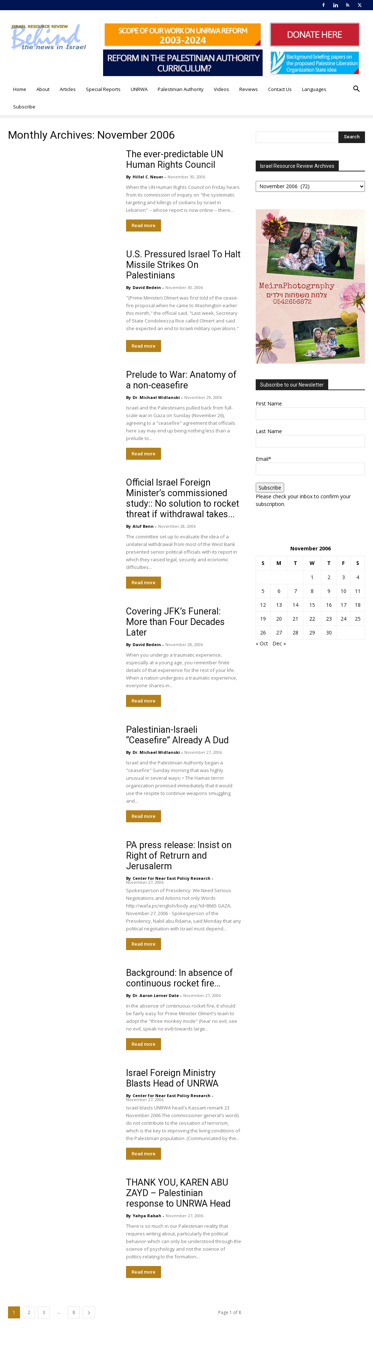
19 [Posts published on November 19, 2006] (263, 618)
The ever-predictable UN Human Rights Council (174, 159)
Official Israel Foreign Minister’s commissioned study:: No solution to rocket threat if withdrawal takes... (182, 498)
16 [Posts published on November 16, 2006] (329, 604)
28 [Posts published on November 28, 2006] (295, 632)
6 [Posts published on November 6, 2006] (279, 591)
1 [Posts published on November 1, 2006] (312, 577)
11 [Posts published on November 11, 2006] (358, 591)
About (43, 89)
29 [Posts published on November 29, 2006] (312, 632)
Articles (68, 89)
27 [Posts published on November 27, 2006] (279, 632)
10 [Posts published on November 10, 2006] (343, 591)
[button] (356, 89)
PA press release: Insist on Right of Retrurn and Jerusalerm (179, 855)
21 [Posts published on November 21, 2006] (295, 618)
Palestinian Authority (181, 89)
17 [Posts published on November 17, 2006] (343, 604)
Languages (314, 89)
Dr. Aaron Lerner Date (156, 995)
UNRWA (139, 89)
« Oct (262, 643)
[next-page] (89, 1312)
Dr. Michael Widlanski (156, 397)
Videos (221, 89)
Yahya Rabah (147, 1215)
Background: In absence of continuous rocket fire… (179, 978)
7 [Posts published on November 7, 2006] (295, 591)
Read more (143, 225)
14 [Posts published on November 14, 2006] (295, 604)
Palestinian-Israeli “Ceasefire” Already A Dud (177, 734)
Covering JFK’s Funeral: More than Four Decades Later (175, 622)
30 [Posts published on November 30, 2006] (329, 632)
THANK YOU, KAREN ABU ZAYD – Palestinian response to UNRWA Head (178, 1193)
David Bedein (147, 287)
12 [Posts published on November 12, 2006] (263, 604)
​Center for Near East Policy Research (172, 878)
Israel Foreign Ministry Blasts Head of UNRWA (172, 1078)
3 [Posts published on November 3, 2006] (343, 577)
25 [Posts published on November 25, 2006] (358, 618)
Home (19, 89)
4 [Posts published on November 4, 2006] (357, 577)
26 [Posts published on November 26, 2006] (263, 632)
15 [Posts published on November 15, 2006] (312, 604)
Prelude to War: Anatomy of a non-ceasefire (181, 380)
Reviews (248, 89)
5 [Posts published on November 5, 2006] (263, 591)
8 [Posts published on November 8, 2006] (312, 591)
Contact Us (280, 89)
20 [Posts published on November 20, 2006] (279, 618)
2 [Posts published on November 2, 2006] (328, 577)
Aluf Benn (143, 526)
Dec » (279, 643)
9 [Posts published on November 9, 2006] (328, 591)
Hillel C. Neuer (148, 176)
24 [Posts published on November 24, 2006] (343, 618)
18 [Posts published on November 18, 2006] (358, 604)
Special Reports (103, 89)
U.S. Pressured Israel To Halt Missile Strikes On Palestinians (183, 265)
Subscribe (24, 106)
